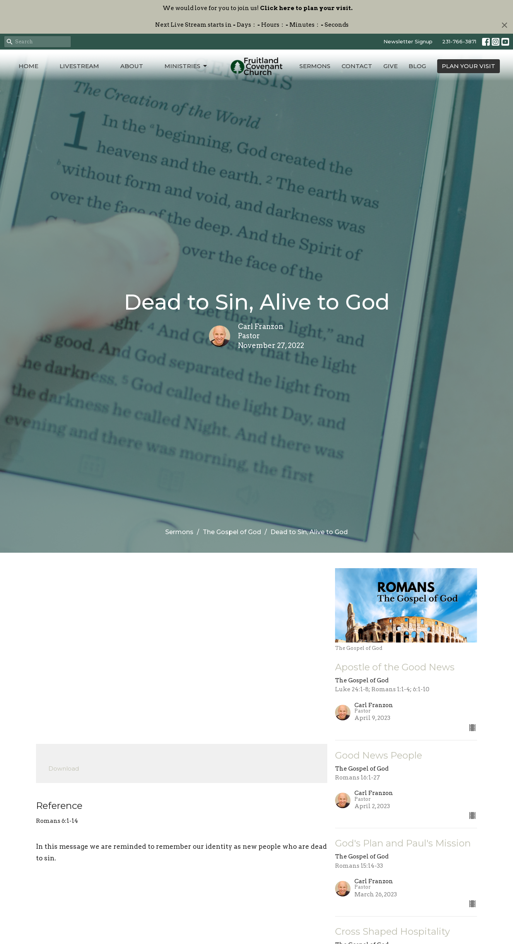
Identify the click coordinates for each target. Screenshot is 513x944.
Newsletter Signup (408, 41)
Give (390, 66)
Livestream (79, 66)
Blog (417, 66)
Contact (357, 66)
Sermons (314, 66)
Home (28, 66)
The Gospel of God (232, 532)
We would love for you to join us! (257, 8)
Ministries (186, 66)
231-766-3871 (459, 41)
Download (63, 768)
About (131, 66)
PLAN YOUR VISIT (468, 66)
